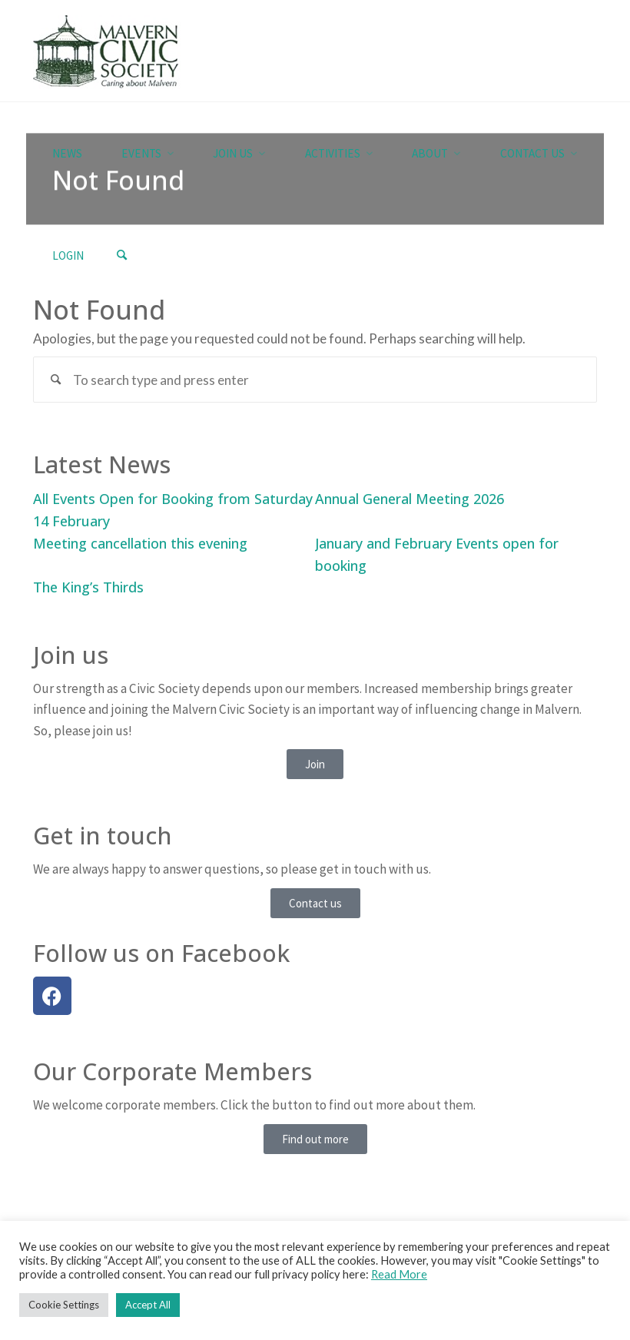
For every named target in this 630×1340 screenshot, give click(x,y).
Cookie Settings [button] (63, 1305)
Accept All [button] (148, 1305)
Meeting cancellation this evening (140, 543)
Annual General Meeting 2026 (409, 498)
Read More (399, 1274)
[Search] (121, 255)
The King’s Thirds (88, 587)
